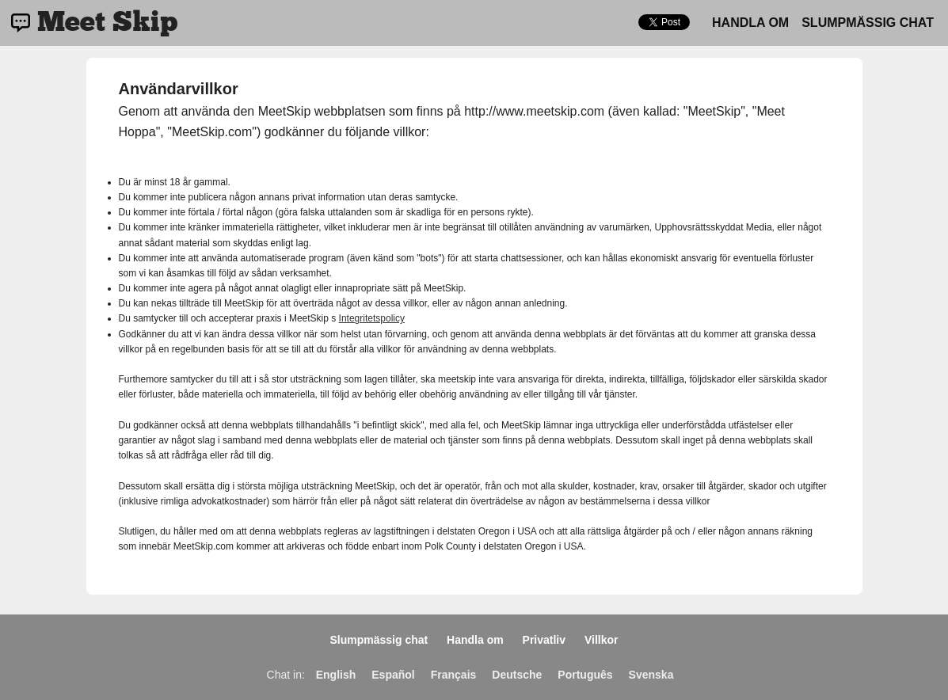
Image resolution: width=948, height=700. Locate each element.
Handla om (750, 22)
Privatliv (544, 639)
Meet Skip (107, 23)
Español (392, 674)
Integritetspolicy (372, 318)
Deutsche (517, 674)
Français (454, 674)
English (336, 674)
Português (585, 674)
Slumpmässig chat (867, 22)
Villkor (601, 639)
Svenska (651, 674)
